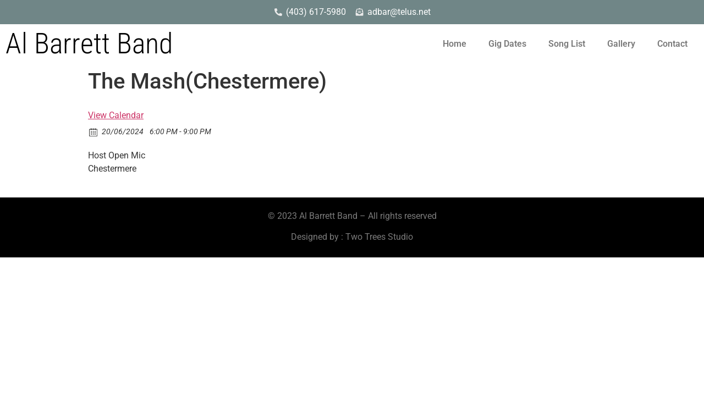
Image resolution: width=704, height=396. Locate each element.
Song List (566, 43)
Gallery (621, 43)
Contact (672, 43)
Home (454, 43)
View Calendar (116, 115)
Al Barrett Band (89, 44)
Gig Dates (507, 43)
